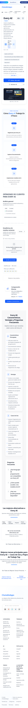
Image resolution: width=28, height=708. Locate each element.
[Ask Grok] (19, 609)
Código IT (11, 12)
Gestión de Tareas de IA (6, 622)
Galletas (17, 705)
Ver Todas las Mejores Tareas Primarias (14, 570)
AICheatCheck (6, 656)
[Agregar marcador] (22, 18)
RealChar (19, 682)
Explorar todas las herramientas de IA (8, 577)
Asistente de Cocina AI (6, 638)
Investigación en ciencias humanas (7, 674)
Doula (18, 628)
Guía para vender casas (7, 682)
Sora (18, 651)
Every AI (24, 12)
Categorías (11, 701)
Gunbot (18, 678)
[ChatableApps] (7, 7)
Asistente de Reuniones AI (6, 631)
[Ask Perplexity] (12, 609)
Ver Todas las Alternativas (14, 544)
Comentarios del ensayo (7, 679)
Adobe (18, 656)
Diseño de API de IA (19, 12)
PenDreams (6, 658)
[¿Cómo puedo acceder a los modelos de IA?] (14, 484)
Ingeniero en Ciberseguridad (20, 631)
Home (5, 12)
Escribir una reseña (9, 260)
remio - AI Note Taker (20, 674)
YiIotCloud (5, 651)
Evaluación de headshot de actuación (6, 669)
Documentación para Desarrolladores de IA (14, 56)
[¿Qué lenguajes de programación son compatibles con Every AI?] (14, 473)
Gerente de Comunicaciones (21, 624)
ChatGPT (19, 649)
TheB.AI (20, 296)
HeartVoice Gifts (20, 680)
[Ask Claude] (8, 609)
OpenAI (18, 654)
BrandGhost (13, 2)
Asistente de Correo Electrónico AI (12, 59)
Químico (19, 622)
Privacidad (4, 705)
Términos (11, 705)
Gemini (18, 658)
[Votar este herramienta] (18, 18)
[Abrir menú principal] (24, 7)
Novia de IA (7, 62)
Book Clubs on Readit (20, 685)
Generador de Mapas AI (6, 635)
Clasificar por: (7, 265)
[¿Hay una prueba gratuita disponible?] (14, 493)
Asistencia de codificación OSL (7, 686)
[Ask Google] (15, 609)
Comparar (18, 701)
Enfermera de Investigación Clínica (20, 635)
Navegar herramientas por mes (22, 577)
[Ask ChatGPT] (5, 609)
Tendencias (4, 701)
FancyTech (5, 654)
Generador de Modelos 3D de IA (6, 627)
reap (4, 649)
